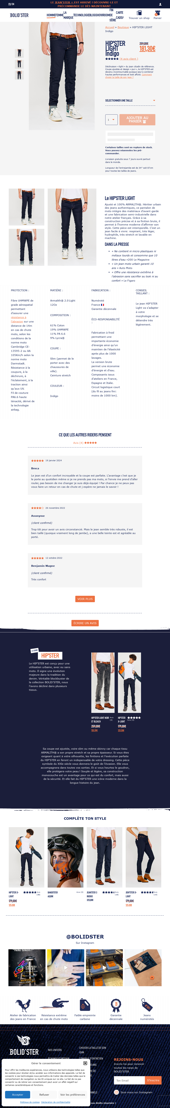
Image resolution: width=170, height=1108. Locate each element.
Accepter (17, 1094)
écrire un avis (85, 623)
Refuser (44, 1094)
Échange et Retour (58, 1058)
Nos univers (55, 1049)
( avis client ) (129, 58)
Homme (51, 15)
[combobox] (130, 100)
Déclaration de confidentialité (55, 1102)
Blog (92, 15)
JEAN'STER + (64, 2)
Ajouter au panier (137, 119)
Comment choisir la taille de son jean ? (128, 76)
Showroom (103, 15)
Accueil (109, 27)
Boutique (123, 27)
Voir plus (85, 598)
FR (9, 4)
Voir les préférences (72, 1094)
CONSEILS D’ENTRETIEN (91, 1058)
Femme (59, 15)
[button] (85, 1063)
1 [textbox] (108, 119)
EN (13, 4)
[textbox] (125, 100)
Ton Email (122, 1080)
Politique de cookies (30, 1102)
